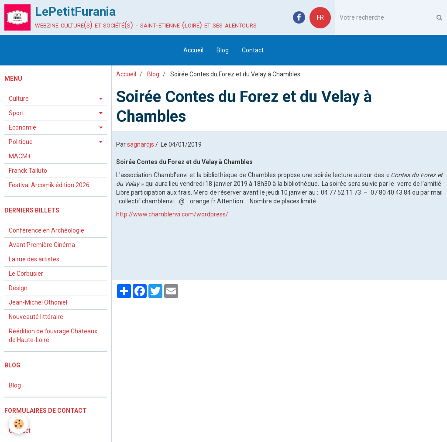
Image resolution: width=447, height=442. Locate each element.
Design (18, 287)
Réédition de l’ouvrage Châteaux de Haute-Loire (53, 335)
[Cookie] (18, 424)
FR (320, 17)
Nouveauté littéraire (36, 316)
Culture (19, 98)
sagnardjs (140, 144)
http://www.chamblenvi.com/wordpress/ (172, 214)
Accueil (193, 50)
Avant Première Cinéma (42, 244)
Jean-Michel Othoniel (38, 302)
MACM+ (20, 156)
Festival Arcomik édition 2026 (49, 185)
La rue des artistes (34, 259)
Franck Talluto (28, 170)
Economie (22, 127)
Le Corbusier (26, 273)
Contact (253, 50)
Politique (21, 141)
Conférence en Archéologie (46, 230)
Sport (16, 113)
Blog (223, 50)
